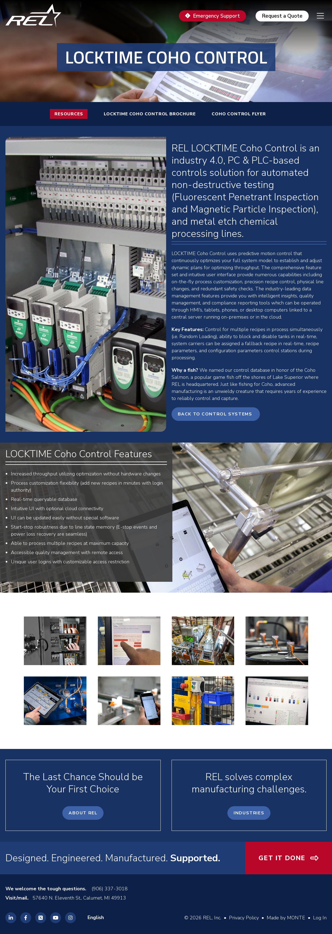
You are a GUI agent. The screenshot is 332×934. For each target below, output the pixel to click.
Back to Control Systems (216, 414)
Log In (320, 917)
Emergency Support (216, 16)
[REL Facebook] (25, 917)
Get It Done (282, 858)
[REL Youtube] (55, 917)
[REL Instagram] (70, 917)
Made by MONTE (286, 917)
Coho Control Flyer (239, 114)
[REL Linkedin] (10, 917)
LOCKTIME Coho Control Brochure (149, 114)
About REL (83, 813)
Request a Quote (282, 16)
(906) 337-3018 (110, 888)
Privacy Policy (244, 917)
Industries (249, 813)
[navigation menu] (316, 15)
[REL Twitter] (40, 917)
